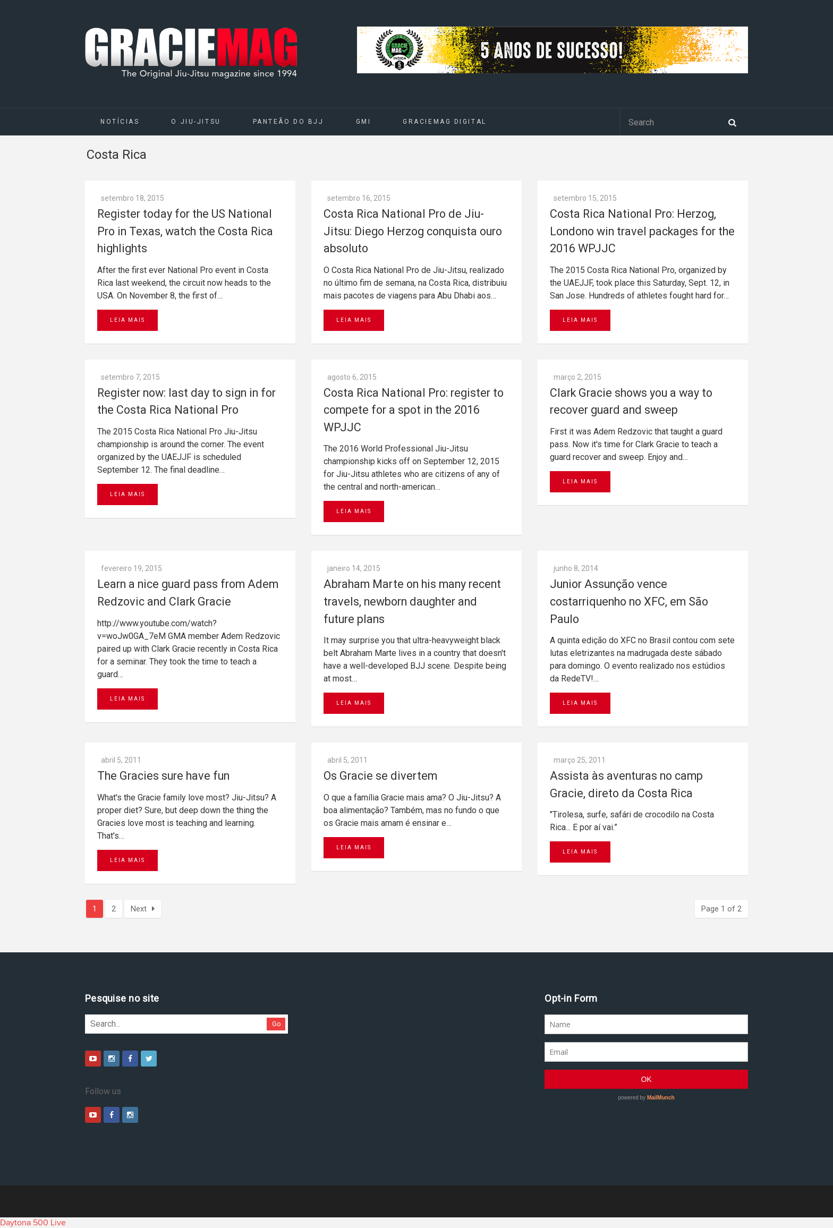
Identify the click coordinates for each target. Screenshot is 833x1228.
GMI (363, 121)
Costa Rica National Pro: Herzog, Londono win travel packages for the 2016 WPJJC (642, 231)
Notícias (119, 121)
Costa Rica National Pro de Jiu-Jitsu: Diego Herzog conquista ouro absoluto (413, 231)
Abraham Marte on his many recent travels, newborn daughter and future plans (412, 601)
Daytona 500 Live (33, 1222)
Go (276, 1024)
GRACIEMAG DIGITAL (445, 121)
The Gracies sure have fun (163, 775)
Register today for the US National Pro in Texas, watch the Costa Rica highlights (185, 231)
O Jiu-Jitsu (195, 121)
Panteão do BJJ (288, 121)
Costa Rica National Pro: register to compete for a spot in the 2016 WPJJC (414, 410)
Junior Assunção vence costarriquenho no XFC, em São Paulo (629, 601)
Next (143, 909)
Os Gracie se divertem (380, 775)
